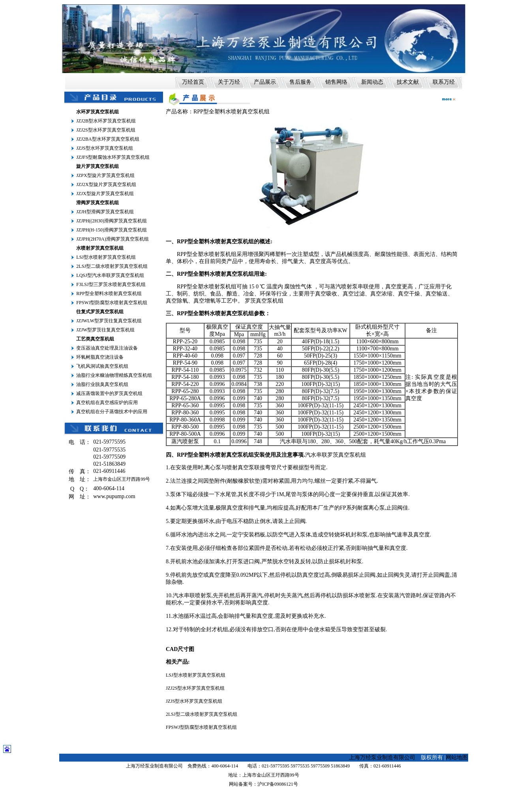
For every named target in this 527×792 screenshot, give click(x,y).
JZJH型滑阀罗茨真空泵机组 (104, 211)
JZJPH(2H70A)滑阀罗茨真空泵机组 (112, 239)
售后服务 (300, 82)
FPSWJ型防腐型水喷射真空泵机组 (111, 302)
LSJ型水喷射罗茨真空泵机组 (106, 257)
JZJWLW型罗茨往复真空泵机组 (109, 321)
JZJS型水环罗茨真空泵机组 (104, 148)
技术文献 (408, 82)
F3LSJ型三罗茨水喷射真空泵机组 (110, 284)
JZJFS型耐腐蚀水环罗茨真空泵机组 (113, 157)
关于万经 (229, 82)
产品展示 (265, 82)
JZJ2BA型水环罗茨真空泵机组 (107, 139)
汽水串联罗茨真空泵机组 (335, 455)
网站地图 (457, 757)
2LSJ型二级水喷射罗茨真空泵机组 (112, 266)
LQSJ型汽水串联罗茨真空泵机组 (110, 275)
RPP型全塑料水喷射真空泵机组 (108, 293)
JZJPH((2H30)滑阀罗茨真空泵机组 (111, 221)
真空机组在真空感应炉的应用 (107, 402)
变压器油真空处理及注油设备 (107, 348)
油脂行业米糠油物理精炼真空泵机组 (114, 375)
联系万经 (444, 82)
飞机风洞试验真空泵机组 (102, 366)
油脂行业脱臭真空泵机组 (102, 384)
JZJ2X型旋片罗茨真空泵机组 (106, 184)
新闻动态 (372, 82)
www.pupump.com (114, 496)
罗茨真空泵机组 (264, 301)
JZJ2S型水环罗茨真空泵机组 (105, 130)
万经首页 (193, 82)
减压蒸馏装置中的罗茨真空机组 (109, 393)
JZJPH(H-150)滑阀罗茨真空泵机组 (111, 230)
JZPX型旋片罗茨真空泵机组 (105, 175)
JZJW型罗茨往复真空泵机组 (105, 330)
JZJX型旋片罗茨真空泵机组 (104, 193)
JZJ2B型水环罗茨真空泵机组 (106, 121)
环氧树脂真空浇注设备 (100, 357)
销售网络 (336, 82)
